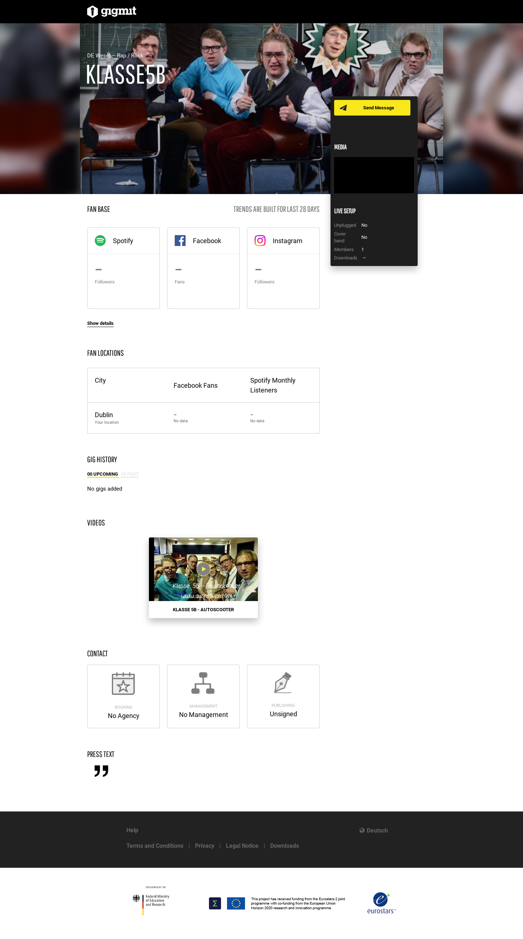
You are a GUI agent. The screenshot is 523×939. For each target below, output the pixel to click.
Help (132, 830)
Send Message (378, 107)
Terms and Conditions (154, 845)
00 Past (130, 474)
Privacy (204, 845)
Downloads (284, 845)
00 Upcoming (103, 474)
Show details (100, 323)
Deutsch (377, 830)
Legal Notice (242, 845)
